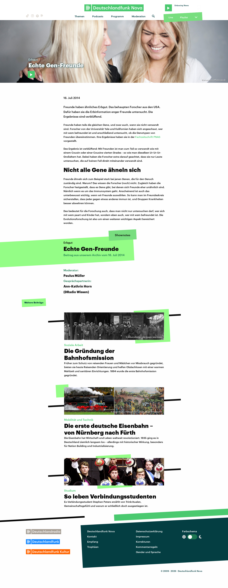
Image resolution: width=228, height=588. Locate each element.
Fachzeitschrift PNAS (147, 136)
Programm (117, 16)
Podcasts (97, 16)
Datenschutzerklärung (149, 531)
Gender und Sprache (148, 551)
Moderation (139, 16)
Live (171, 17)
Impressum (142, 536)
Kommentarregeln (147, 546)
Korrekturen (143, 541)
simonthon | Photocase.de (214, 80)
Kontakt (92, 536)
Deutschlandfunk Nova (101, 531)
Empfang (92, 541)
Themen (79, 16)
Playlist (184, 17)
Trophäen (93, 546)
